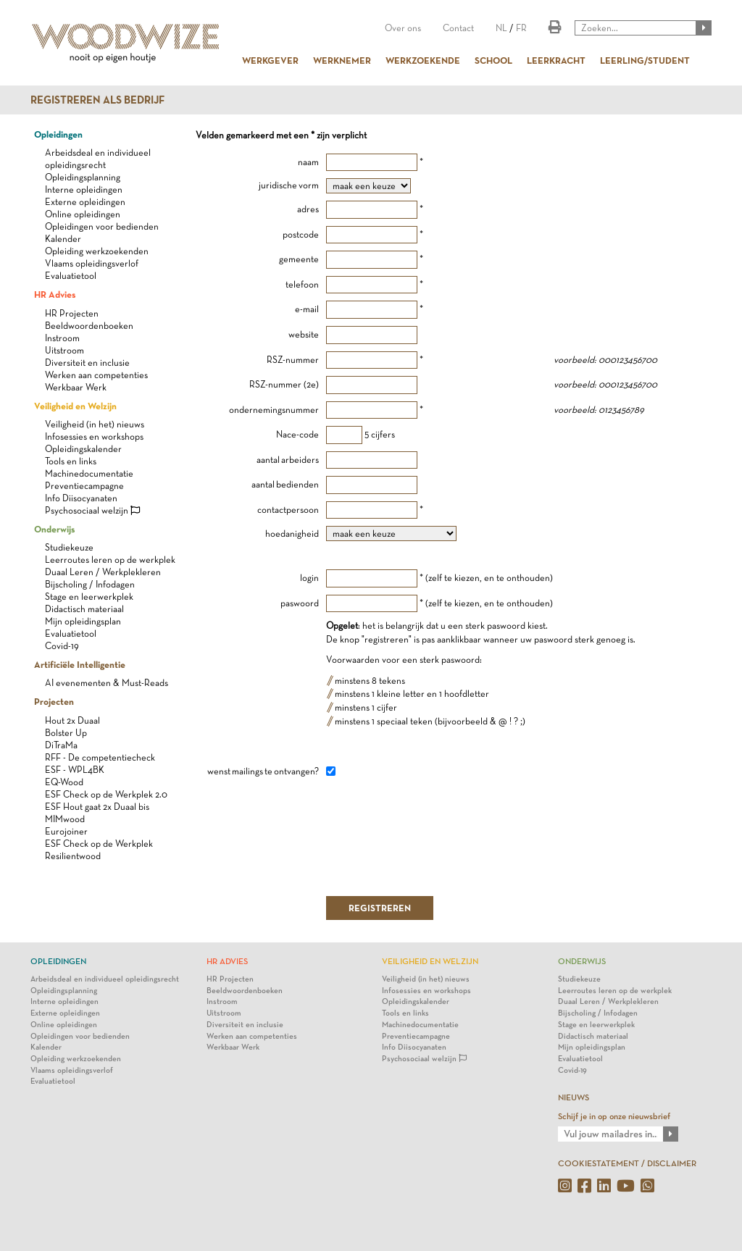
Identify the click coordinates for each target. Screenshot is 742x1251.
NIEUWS (573, 1097)
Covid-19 (62, 645)
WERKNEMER (342, 60)
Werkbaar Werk (76, 387)
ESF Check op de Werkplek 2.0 (106, 794)
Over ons (403, 27)
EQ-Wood (64, 782)
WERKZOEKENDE (422, 60)
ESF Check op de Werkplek (99, 843)
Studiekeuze (69, 547)
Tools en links (70, 461)
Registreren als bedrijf (97, 99)
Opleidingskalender (83, 448)
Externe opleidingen (85, 201)
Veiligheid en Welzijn (75, 405)
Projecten (54, 701)
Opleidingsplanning (82, 177)
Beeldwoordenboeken (89, 325)
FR (521, 27)
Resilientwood (73, 855)
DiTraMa (61, 745)
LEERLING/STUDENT (645, 60)
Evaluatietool (70, 275)
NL (501, 27)
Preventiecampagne (84, 485)
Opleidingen (58, 134)
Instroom (62, 337)
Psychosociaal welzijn (92, 510)
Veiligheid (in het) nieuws (94, 424)
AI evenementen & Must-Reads (106, 682)
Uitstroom (64, 350)
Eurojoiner (66, 831)
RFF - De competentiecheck (100, 757)
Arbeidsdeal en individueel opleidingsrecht (104, 979)
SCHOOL (493, 60)
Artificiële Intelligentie (79, 664)
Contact (458, 27)
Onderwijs (54, 529)
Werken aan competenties (96, 374)
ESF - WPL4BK (74, 769)
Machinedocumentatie (89, 473)
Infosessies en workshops (94, 436)
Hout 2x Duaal (72, 720)
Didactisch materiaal (84, 608)
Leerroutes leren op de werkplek (110, 559)
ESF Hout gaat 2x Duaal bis (97, 806)
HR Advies (54, 294)
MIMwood (65, 818)
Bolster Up (66, 732)
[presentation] (436, 836)
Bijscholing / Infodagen (90, 584)
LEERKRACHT (556, 60)
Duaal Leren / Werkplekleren (103, 571)
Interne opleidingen (83, 189)
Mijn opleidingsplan (83, 621)
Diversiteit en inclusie (87, 362)
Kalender (63, 238)
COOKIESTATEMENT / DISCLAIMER (627, 1163)
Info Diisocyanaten (81, 498)
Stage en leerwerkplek (89, 596)
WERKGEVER (270, 60)
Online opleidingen (82, 214)
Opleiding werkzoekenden (97, 251)
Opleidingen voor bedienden (102, 226)
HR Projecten (72, 313)
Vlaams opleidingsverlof (91, 263)
